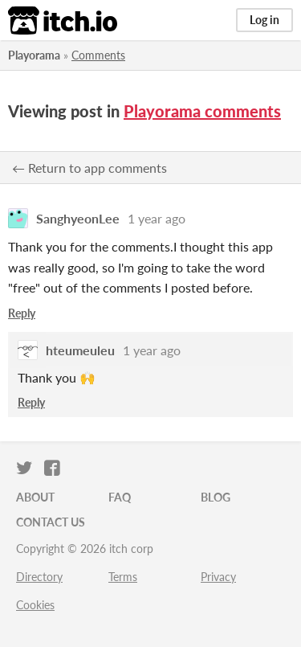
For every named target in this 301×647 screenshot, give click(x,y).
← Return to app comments (89, 167)
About (35, 497)
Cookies (35, 605)
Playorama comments (202, 111)
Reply (21, 313)
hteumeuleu (80, 350)
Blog (215, 497)
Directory (39, 577)
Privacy (218, 577)
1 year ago (156, 218)
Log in (264, 20)
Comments (98, 55)
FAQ (119, 497)
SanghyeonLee (78, 218)
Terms (122, 577)
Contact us (50, 522)
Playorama (34, 55)
